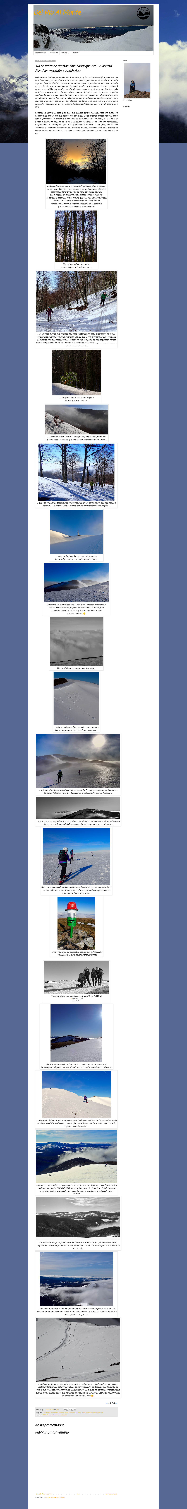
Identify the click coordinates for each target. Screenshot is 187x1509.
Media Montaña (69, 1413)
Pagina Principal (40, 53)
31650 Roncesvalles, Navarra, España (55, 1415)
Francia (61, 1413)
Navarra (78, 1413)
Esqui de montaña (52, 1413)
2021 (44, 1413)
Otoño (88, 1413)
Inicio (78, 1494)
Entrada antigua (111, 1494)
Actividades (54, 53)
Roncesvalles (99, 1413)
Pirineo (92, 1413)
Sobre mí (75, 53)
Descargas (64, 53)
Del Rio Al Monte (56, 13)
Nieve (83, 1413)
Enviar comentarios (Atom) (55, 1498)
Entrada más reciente (43, 1494)
